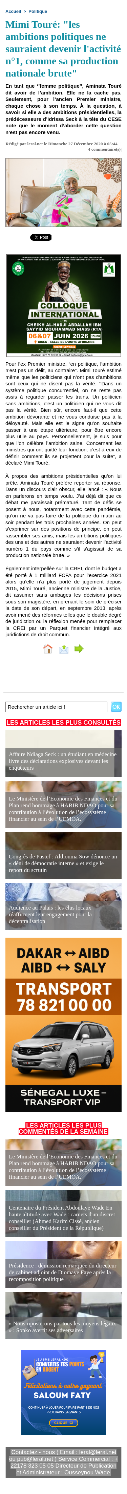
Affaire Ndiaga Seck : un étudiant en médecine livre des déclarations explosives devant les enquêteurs (63, 761)
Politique (37, 11)
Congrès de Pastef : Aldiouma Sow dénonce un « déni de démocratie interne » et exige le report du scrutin (63, 863)
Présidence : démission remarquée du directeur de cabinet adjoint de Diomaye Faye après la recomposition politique (63, 1272)
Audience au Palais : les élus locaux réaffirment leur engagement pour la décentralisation (50, 914)
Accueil (13, 11)
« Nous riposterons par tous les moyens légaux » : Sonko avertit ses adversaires (62, 1326)
